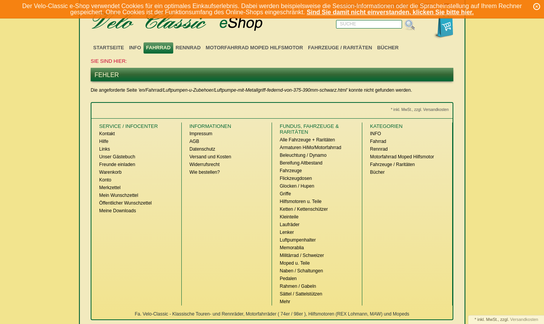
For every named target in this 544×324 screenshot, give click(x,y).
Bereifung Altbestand (301, 163)
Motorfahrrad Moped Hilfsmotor (254, 47)
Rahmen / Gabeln (298, 286)
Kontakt (107, 133)
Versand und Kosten (210, 156)
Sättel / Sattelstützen (301, 294)
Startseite (108, 47)
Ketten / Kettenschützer (304, 209)
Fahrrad (158, 47)
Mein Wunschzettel (118, 195)
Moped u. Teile (295, 263)
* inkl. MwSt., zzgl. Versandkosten (420, 109)
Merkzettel (109, 187)
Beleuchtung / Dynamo (303, 155)
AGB (194, 141)
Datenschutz (202, 149)
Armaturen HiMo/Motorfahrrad (310, 147)
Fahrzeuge (291, 170)
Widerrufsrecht (204, 164)
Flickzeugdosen (296, 178)
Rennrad (188, 47)
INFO (135, 47)
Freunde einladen (117, 164)
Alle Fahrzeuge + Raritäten (307, 140)
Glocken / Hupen (297, 186)
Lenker (287, 232)
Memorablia (292, 247)
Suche (348, 24)
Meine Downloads (117, 210)
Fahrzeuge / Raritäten (340, 47)
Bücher (388, 47)
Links (104, 149)
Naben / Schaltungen (301, 271)
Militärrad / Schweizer (302, 255)
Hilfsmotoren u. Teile (301, 201)
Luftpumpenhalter (298, 240)
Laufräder (289, 224)
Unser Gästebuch (117, 156)
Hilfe (103, 141)
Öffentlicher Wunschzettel (125, 203)
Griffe (285, 193)
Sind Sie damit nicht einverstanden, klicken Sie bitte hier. (390, 12)
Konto (105, 180)
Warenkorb (110, 172)
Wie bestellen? (204, 172)
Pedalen (288, 278)
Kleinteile (289, 217)
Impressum (200, 133)
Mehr (285, 301)
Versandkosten (524, 319)
